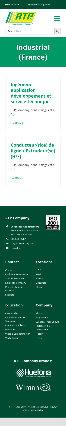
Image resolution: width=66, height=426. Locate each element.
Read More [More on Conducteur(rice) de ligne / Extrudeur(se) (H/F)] (16, 177)
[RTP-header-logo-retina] (20, 13)
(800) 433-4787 (18, 239)
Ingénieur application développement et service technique (31, 93)
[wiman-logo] (33, 384)
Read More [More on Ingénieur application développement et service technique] (16, 122)
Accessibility (37, 410)
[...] (13, 114)
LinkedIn (15, 248)
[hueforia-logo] (33, 370)
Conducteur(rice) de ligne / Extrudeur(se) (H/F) (33, 150)
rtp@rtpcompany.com (22, 243)
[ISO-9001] (53, 217)
